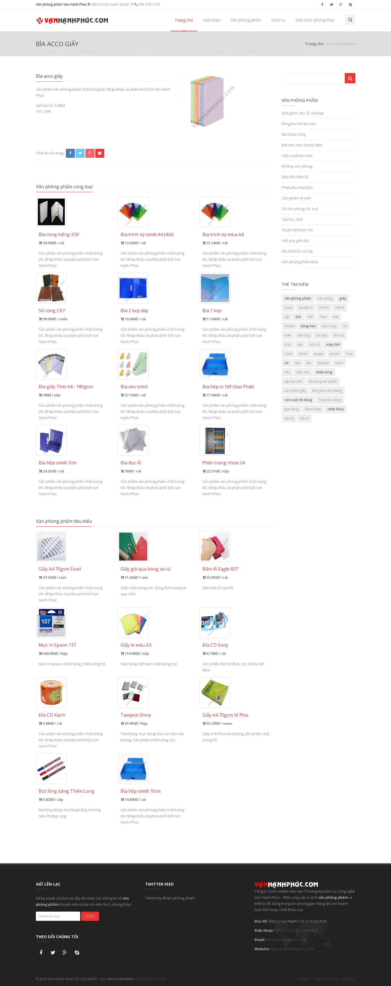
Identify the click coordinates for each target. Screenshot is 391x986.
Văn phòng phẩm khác (300, 261)
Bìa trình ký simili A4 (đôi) (147, 234)
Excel (288, 307)
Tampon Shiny (136, 715)
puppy (318, 353)
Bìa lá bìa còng (293, 134)
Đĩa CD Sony (215, 645)
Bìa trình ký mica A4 (223, 234)
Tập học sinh (292, 219)
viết (310, 316)
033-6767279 (284, 930)
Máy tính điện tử (295, 176)
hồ (345, 326)
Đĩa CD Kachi (52, 715)
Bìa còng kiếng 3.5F (59, 234)
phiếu (303, 353)
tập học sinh (293, 381)
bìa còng (304, 335)
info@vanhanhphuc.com (286, 939)
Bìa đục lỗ (131, 463)
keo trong (329, 326)
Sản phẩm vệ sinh (296, 198)
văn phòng (325, 298)
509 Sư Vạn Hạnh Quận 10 (111, 4)
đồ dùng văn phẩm (323, 381)
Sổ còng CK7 (52, 310)
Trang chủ (184, 20)
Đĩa (308, 363)
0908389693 (308, 930)
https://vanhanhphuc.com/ (292, 948)
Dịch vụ (278, 20)
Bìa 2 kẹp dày (134, 310)
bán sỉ (304, 418)
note (287, 335)
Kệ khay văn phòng (297, 166)
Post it (339, 307)
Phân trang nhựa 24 (223, 463)
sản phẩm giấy (295, 390)
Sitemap (304, 978)
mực (349, 353)
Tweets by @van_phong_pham (170, 897)
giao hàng (291, 409)
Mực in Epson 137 (57, 645)
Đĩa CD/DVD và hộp (297, 251)
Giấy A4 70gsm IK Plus (225, 715)
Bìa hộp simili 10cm (141, 791)
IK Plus (324, 307)
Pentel (289, 326)
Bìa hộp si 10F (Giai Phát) (228, 386)
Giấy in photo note (297, 155)
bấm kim (303, 372)
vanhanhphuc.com (150, 978)
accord (334, 353)
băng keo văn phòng (327, 390)
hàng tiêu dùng (330, 399)
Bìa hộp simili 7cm (57, 463)
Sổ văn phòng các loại (300, 208)
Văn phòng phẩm (245, 20)
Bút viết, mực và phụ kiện (302, 144)
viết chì (314, 344)
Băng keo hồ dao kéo (299, 123)
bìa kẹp (321, 335)
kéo (300, 344)
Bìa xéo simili (134, 386)
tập (286, 316)
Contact (348, 978)
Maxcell (323, 363)
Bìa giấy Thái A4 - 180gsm (66, 386)
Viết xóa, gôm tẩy (295, 240)
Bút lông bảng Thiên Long (66, 791)
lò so (287, 344)
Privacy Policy (326, 978)
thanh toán (313, 409)
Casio (288, 353)
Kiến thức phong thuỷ (314, 20)
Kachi (339, 363)
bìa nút (339, 335)
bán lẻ (289, 418)
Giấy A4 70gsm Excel (60, 569)
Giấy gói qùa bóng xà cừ (146, 569)
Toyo (323, 316)
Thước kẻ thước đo (297, 229)
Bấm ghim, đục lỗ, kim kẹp (303, 113)
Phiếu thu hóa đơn (297, 187)
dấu (287, 372)
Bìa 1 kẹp (212, 310)
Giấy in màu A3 (136, 645)
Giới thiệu (211, 20)
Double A (306, 307)
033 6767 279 (147, 4)
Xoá (335, 316)
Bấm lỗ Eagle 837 (220, 569)
